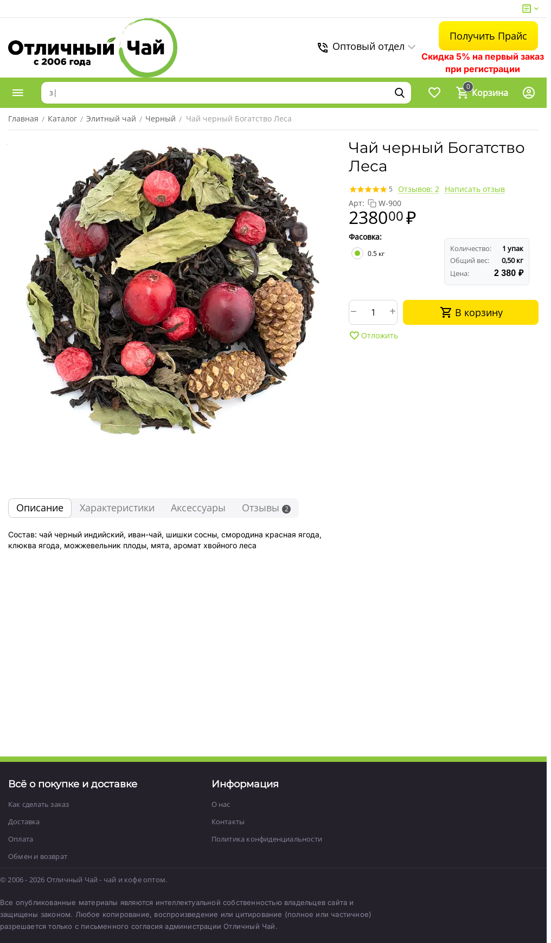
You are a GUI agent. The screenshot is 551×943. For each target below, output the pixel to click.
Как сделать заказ (38, 804)
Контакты (228, 821)
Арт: (356, 203)
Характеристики (117, 507)
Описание (39, 507)
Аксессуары (198, 507)
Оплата (20, 839)
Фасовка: (365, 237)
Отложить (373, 335)
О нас (221, 804)
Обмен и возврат (37, 856)
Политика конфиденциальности (267, 839)
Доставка (24, 821)
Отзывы (266, 507)
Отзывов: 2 (418, 189)
